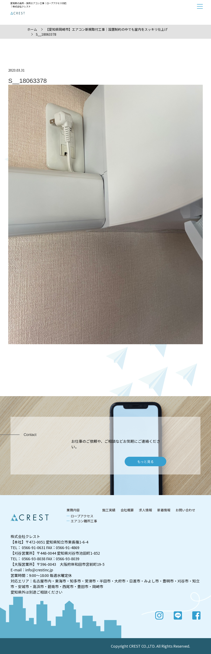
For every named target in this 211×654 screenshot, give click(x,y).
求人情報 (145, 509)
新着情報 (163, 509)
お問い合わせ (185, 509)
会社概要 (127, 509)
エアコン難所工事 (84, 520)
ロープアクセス (82, 515)
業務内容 (73, 509)
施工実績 (108, 509)
